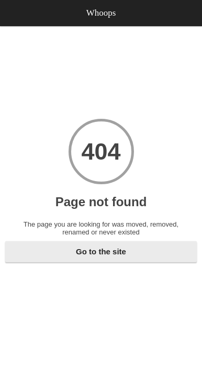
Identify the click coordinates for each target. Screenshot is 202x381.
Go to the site (101, 251)
